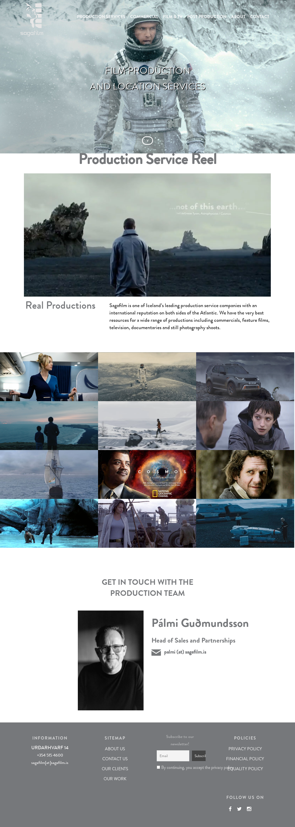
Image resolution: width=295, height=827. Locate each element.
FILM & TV (172, 17)
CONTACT (259, 17)
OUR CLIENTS (115, 769)
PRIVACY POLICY (245, 749)
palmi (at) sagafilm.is (185, 652)
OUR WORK (115, 779)
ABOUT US (115, 749)
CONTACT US (115, 759)
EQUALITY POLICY (245, 769)
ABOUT (238, 17)
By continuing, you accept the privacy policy (180, 767)
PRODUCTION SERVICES (101, 17)
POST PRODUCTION (206, 17)
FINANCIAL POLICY (245, 759)
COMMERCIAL (144, 17)
